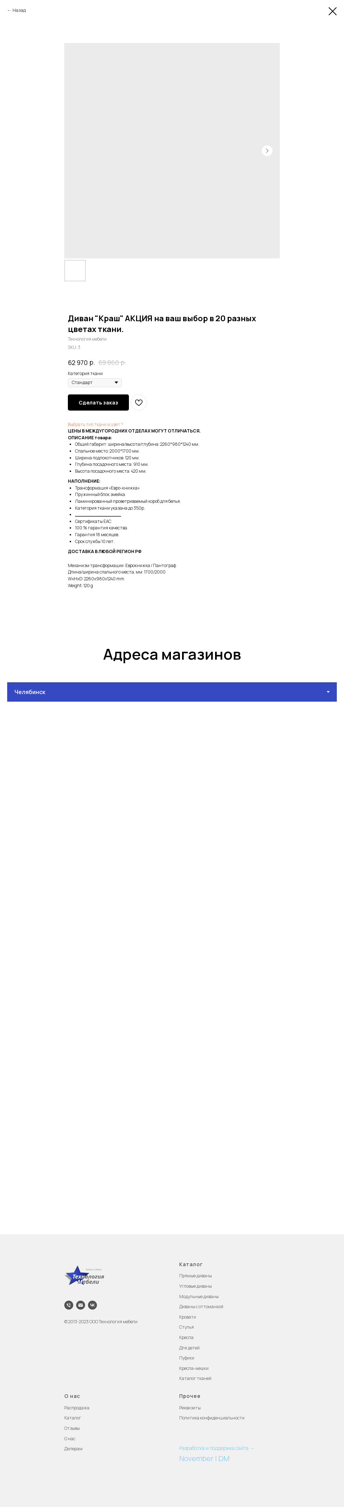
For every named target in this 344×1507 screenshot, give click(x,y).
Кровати (187, 1317)
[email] (80, 1305)
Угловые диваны (195, 1286)
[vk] (92, 1305)
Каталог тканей (195, 1378)
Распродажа (76, 1408)
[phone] (68, 1305)
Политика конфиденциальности (212, 1418)
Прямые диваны (195, 1276)
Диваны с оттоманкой (201, 1307)
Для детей (189, 1348)
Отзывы (72, 1428)
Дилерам (73, 1449)
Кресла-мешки (194, 1368)
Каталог (72, 1418)
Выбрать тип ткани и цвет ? (95, 424)
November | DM (204, 1458)
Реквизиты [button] (190, 1408)
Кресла (186, 1337)
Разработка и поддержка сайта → (217, 1448)
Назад (19, 10)
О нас (69, 1439)
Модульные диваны (199, 1296)
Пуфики (186, 1358)
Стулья (186, 1327)
